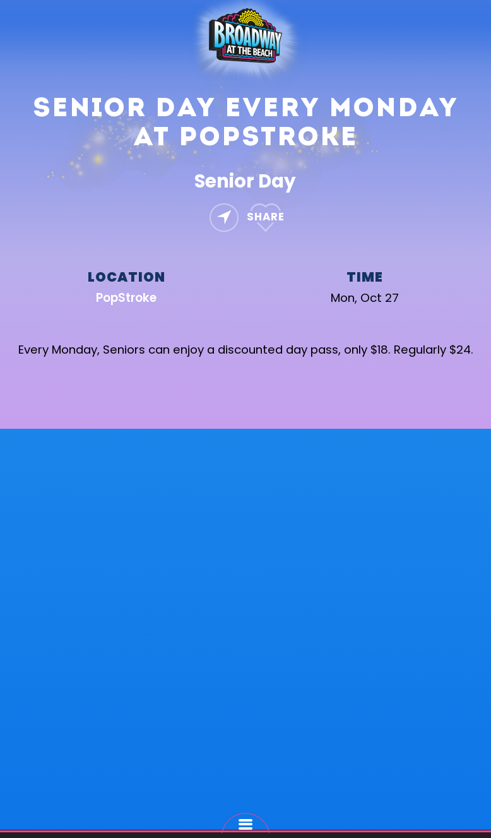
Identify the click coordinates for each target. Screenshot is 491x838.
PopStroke (126, 298)
